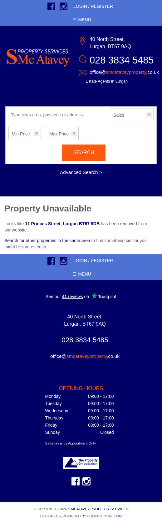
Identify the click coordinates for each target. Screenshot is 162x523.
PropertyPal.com (104, 516)
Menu (84, 19)
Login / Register (93, 6)
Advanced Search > (81, 172)
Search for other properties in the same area (47, 240)
